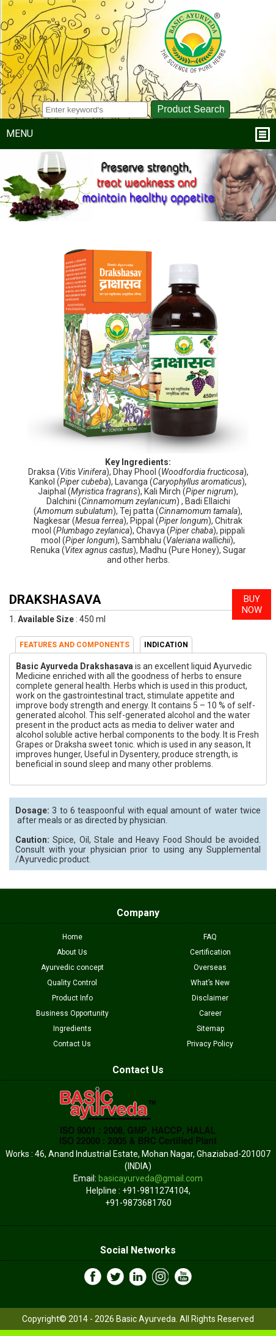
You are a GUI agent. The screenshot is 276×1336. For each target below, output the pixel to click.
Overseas (210, 967)
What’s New (210, 982)
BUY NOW (252, 604)
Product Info (72, 998)
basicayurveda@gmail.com (150, 1178)
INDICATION (166, 644)
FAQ (210, 937)
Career (210, 1013)
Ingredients (72, 1028)
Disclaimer (210, 998)
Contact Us (72, 1044)
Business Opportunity (72, 1013)
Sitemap (210, 1028)
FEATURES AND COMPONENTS (74, 644)
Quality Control (72, 982)
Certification (210, 952)
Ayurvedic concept (72, 967)
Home (72, 937)
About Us (72, 952)
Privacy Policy (210, 1044)
